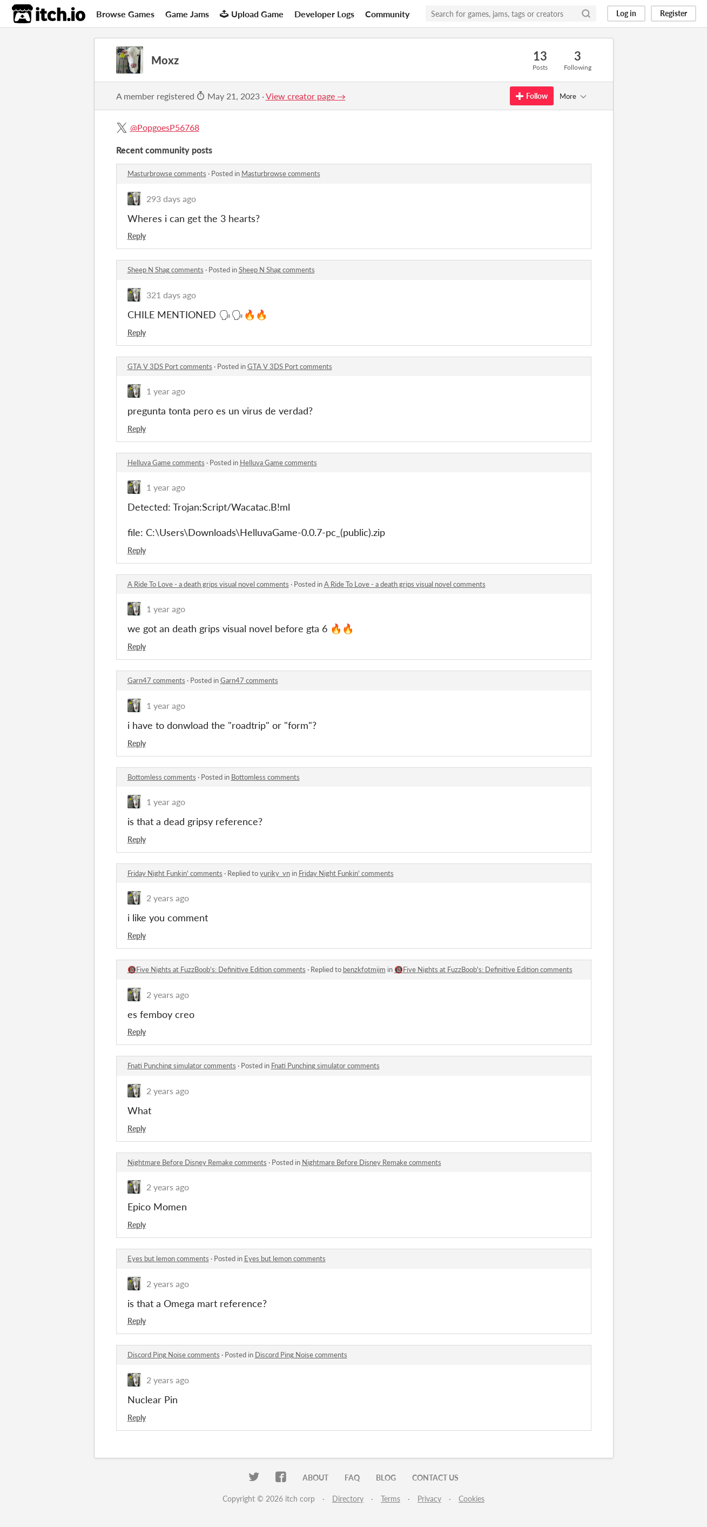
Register (673, 13)
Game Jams (187, 14)
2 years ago (167, 898)
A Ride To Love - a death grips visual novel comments (208, 584)
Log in (626, 13)
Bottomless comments (161, 777)
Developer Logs (324, 14)
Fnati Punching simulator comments (181, 1065)
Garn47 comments (156, 680)
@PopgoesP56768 (164, 127)
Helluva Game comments (166, 462)
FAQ (352, 1477)
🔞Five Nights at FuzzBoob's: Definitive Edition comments (216, 969)
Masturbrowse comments (166, 173)
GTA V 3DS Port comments (169, 366)
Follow (532, 96)
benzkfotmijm (364, 969)
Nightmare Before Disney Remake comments (197, 1162)
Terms (390, 1498)
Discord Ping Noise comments (173, 1354)
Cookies (471, 1498)
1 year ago (165, 391)
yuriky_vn (275, 873)
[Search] (586, 13)
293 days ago (171, 198)
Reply (136, 235)
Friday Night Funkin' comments (175, 873)
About (315, 1477)
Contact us (435, 1477)
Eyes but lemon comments (168, 1258)
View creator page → (306, 96)
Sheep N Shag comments (165, 269)
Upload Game (252, 14)
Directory (347, 1498)
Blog (386, 1477)
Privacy (429, 1498)
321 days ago (171, 295)
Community (387, 14)
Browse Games (125, 14)
